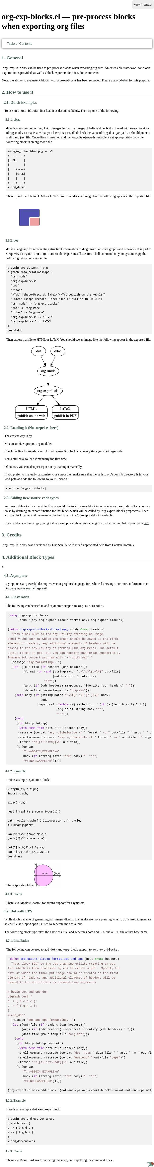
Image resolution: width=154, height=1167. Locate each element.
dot (82, 72)
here (146, 522)
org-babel (122, 80)
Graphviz (12, 253)
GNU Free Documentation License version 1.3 (28, 1158)
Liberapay (148, 4)
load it (50, 110)
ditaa (75, 72)
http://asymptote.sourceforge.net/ (25, 587)
